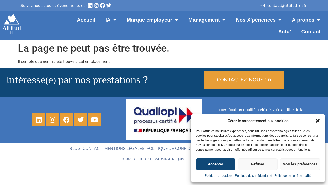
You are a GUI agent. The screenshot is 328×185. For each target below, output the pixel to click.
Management (206, 20)
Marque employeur (152, 20)
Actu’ (284, 31)
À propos (306, 20)
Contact (310, 31)
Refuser (257, 164)
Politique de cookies (218, 176)
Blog (74, 148)
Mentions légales (124, 148)
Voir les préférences (300, 164)
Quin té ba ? (186, 159)
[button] (317, 120)
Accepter (215, 164)
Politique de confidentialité (253, 176)
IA (111, 20)
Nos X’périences (259, 20)
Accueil (86, 20)
